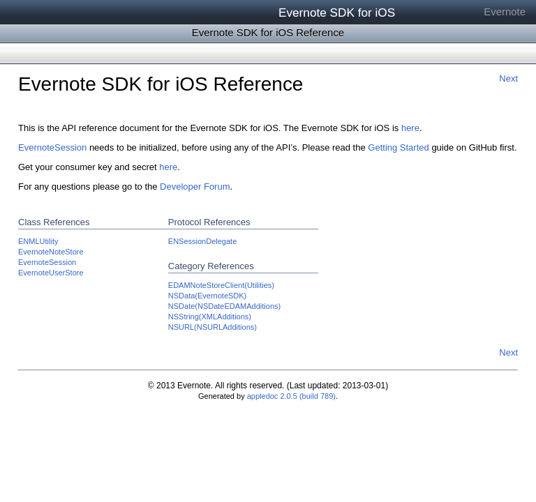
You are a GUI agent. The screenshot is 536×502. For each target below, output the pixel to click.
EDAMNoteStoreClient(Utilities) (221, 285)
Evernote (505, 11)
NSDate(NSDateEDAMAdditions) (224, 306)
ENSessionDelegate (202, 241)
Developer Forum (195, 186)
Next (508, 78)
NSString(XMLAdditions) (209, 316)
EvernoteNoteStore (51, 252)
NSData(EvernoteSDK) (207, 295)
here (410, 128)
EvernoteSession (52, 147)
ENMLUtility (38, 241)
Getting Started (398, 147)
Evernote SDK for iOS (336, 13)
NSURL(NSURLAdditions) (212, 327)
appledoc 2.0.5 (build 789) (291, 396)
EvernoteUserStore (51, 272)
